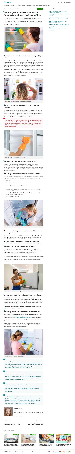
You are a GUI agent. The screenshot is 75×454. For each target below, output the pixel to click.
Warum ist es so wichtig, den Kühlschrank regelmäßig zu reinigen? (58, 12)
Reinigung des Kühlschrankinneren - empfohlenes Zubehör (60, 15)
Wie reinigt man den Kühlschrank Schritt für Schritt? (58, 19)
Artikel (12, 5)
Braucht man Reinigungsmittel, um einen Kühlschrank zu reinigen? (58, 22)
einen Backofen (13, 316)
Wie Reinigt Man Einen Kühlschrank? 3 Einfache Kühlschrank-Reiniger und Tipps (33, 5)
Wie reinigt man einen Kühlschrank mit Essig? (59, 24)
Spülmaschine (17, 253)
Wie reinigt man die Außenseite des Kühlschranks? (60, 17)
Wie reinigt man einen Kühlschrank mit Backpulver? (57, 29)
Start (33, 451)
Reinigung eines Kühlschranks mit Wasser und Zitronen (59, 27)
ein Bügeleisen (22, 316)
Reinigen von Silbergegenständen (22, 317)
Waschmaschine (7, 253)
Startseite (7, 5)
